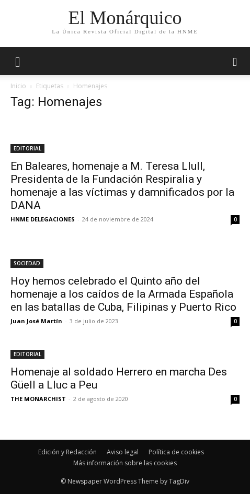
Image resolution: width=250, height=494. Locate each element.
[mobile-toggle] (18, 61)
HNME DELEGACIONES (42, 219)
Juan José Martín (36, 321)
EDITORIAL (27, 148)
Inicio (18, 85)
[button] (235, 61)
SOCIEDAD (27, 263)
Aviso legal (123, 452)
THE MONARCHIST (38, 399)
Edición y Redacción (67, 452)
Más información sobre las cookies (125, 462)
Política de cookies (176, 452)
